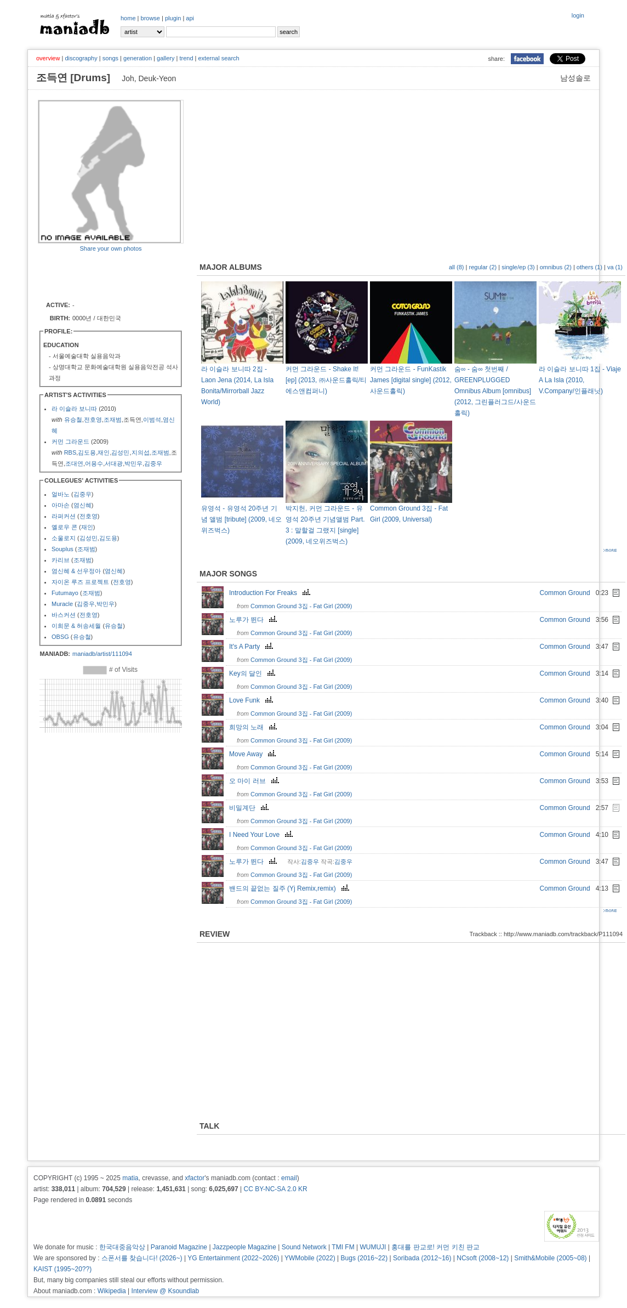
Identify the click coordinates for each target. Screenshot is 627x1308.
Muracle (62, 604)
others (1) (589, 267)
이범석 (152, 419)
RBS (70, 452)
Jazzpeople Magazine (244, 1247)
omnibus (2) (556, 267)
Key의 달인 (253, 673)
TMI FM (343, 1247)
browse (150, 18)
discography (81, 58)
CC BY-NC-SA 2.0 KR (275, 1189)
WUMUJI (373, 1247)
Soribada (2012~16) (422, 1258)
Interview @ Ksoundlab (166, 1291)
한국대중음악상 (122, 1247)
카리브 (61, 560)
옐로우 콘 (64, 527)
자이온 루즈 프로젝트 (80, 582)
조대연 (74, 463)
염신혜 (82, 505)
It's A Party (252, 646)
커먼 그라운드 (70, 441)
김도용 (87, 452)
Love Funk (252, 700)
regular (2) (483, 267)
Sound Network (304, 1247)
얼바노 (61, 494)
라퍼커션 (64, 516)
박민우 (133, 463)
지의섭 (141, 452)
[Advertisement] (102, 275)
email (289, 1178)
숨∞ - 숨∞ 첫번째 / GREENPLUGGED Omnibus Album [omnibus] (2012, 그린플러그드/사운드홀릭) (495, 391)
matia (130, 1178)
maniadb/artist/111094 (102, 653)
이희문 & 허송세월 (76, 625)
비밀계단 (250, 808)
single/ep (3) (518, 267)
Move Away (253, 754)
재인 (104, 452)
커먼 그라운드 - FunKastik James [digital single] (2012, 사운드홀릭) (411, 380)
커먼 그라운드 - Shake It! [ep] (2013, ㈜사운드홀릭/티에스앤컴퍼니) (326, 380)
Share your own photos (110, 248)
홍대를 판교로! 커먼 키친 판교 (435, 1247)
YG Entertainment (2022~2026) (233, 1258)
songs (110, 58)
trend (186, 58)
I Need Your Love (262, 835)
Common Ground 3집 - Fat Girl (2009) (301, 606)
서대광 (114, 463)
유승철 (73, 419)
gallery (165, 58)
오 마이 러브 (255, 781)
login (578, 15)
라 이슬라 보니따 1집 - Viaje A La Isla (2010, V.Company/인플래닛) (580, 380)
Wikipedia (112, 1291)
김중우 (153, 463)
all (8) (456, 267)
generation (137, 58)
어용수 (94, 463)
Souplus (62, 549)
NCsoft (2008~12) (483, 1258)
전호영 (93, 419)
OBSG (60, 636)
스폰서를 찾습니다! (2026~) (142, 1258)
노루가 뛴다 (254, 620)
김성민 (120, 452)
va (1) (615, 267)
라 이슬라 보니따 (74, 408)
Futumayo (65, 593)
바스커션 (64, 614)
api (190, 18)
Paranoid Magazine (179, 1247)
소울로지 (64, 538)
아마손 (61, 505)
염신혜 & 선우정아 (76, 571)
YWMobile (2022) (309, 1258)
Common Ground (565, 593)
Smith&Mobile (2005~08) (550, 1258)
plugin (173, 18)
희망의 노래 (254, 727)
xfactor (194, 1178)
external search (218, 58)
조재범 (113, 419)
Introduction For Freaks (271, 593)
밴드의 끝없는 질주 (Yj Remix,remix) (290, 888)
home (128, 18)
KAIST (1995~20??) (62, 1269)
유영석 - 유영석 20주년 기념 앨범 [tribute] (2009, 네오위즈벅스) (241, 519)
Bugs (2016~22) (364, 1258)
